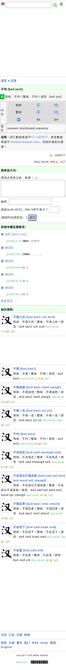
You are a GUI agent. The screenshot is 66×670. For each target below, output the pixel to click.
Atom (44, 646)
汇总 (12, 638)
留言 (53, 646)
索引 (20, 646)
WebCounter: (22, 666)
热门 (27, 646)
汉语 (14, 80)
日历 (4, 638)
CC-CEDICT (39, 137)
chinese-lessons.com (24, 141)
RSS (35, 646)
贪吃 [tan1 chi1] (16, 237)
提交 (32, 221)
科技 (27, 638)
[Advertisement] (33, 43)
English (6, 650)
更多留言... (8, 304)
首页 (4, 80)
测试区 (9, 251)
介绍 (12, 646)
